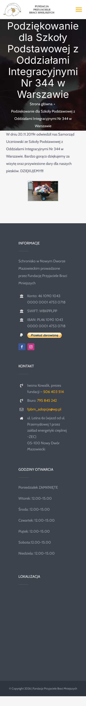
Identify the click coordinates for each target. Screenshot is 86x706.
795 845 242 (47, 400)
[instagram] (30, 346)
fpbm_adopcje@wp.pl (44, 409)
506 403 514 (53, 392)
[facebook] (21, 346)
